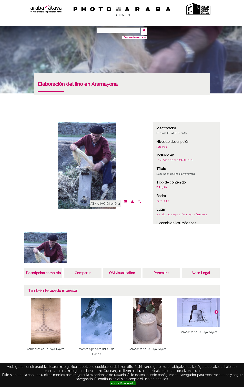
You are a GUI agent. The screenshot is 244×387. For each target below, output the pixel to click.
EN (128, 15)
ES (122, 15)
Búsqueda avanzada (135, 35)
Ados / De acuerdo (123, 383)
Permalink (161, 271)
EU (116, 15)
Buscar (145, 30)
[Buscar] (119, 30)
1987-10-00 (162, 199)
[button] (216, 310)
